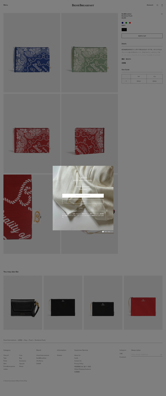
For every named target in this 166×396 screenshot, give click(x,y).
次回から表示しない (107, 232)
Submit (83, 201)
